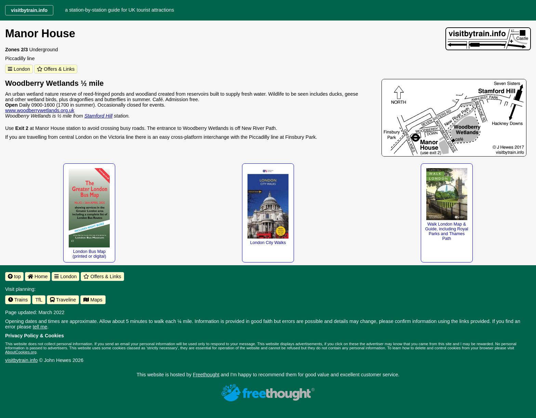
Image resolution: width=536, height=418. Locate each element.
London (19, 69)
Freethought (206, 374)
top (14, 276)
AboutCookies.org (21, 352)
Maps (92, 299)
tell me (40, 326)
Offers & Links (56, 69)
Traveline (63, 299)
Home (38, 276)
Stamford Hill (98, 116)
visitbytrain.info (21, 360)
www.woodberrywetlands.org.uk (39, 110)
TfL (38, 299)
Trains (18, 299)
